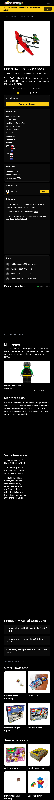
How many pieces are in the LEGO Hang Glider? (24, 529)
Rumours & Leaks (8, 730)
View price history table (14, 335)
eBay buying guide (8, 749)
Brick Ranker (8, 699)
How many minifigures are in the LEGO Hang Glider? (26, 539)
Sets (3, 762)
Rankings (14, 16)
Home (6, 16)
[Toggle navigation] (48, 2)
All (3, 759)
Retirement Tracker (9, 746)
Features (5, 733)
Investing (5, 723)
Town (21, 16)
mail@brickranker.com (10, 707)
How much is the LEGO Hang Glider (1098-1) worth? (26, 518)
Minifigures (6, 766)
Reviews (5, 727)
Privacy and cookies (9, 736)
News (4, 720)
